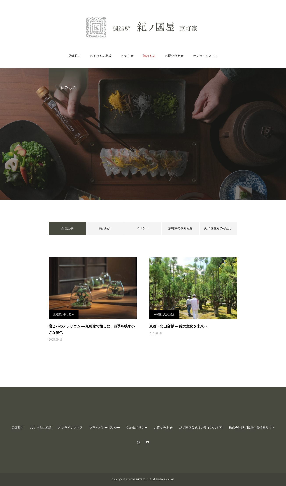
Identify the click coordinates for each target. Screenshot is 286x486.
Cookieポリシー (137, 427)
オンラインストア (205, 56)
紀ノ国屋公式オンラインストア (200, 427)
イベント (143, 228)
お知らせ (127, 56)
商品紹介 (105, 228)
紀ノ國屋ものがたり (218, 228)
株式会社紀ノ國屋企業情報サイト (252, 427)
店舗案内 (74, 56)
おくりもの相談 (101, 56)
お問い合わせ (174, 56)
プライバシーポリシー (104, 427)
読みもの (149, 56)
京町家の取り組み (180, 228)
